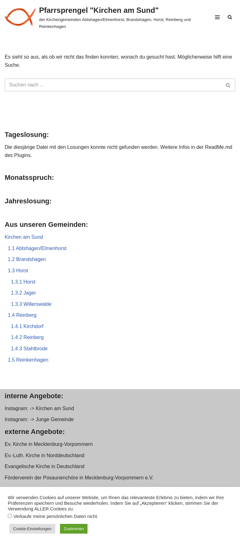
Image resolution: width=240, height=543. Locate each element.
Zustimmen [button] (74, 528)
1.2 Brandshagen (27, 259)
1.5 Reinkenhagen (28, 360)
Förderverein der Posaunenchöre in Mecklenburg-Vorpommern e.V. (79, 477)
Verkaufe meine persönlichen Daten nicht (55, 516)
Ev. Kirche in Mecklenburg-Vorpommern (49, 444)
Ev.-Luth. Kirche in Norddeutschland (44, 455)
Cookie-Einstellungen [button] (32, 528)
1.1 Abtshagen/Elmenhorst (37, 248)
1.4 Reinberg (22, 315)
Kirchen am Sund (24, 237)
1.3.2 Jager (23, 292)
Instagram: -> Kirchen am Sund (39, 408)
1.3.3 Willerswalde (31, 304)
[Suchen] (230, 17)
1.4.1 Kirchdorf (27, 326)
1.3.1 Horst (23, 282)
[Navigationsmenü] (217, 17)
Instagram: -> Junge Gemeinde (39, 419)
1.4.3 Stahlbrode (29, 348)
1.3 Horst (18, 270)
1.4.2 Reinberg (27, 337)
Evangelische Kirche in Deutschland (44, 466)
